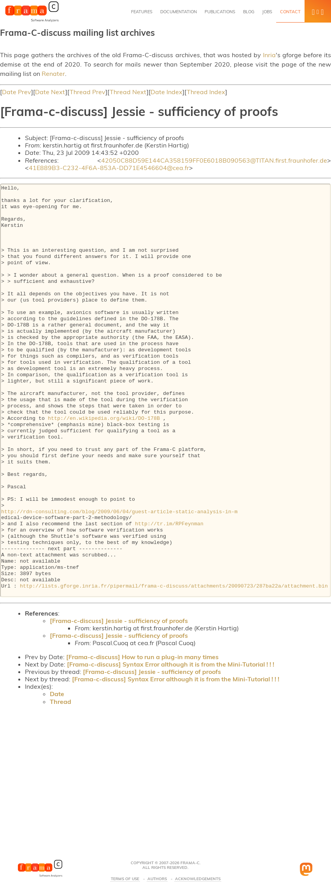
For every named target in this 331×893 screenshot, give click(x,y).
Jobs (267, 11)
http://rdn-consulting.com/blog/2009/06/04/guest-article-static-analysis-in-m (119, 512)
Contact (290, 11)
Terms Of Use (125, 879)
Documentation (178, 11)
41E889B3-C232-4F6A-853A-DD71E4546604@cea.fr (109, 168)
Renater (53, 73)
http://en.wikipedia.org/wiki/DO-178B (104, 418)
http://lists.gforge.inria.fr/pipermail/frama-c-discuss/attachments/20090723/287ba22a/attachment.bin (174, 586)
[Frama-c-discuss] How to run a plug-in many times (142, 657)
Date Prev (16, 92)
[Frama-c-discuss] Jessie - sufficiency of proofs (119, 621)
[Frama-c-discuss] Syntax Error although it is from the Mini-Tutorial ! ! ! (170, 664)
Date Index (166, 92)
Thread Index (206, 92)
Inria (269, 55)
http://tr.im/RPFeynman (169, 524)
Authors (157, 879)
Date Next (50, 92)
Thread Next (128, 92)
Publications (220, 11)
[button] (318, 11)
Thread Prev (87, 92)
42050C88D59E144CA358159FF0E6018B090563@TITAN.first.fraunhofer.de (214, 160)
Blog (248, 11)
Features (141, 11)
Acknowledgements (198, 879)
